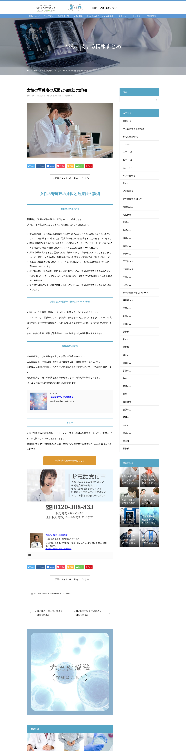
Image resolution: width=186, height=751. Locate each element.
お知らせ (127, 121)
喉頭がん (127, 238)
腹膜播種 (127, 402)
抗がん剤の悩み (92, 16)
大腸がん (127, 246)
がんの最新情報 (130, 136)
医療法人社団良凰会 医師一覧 (58, 549)
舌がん (126, 425)
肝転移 (126, 331)
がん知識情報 (107, 16)
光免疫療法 (48, 16)
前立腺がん (128, 207)
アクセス (122, 16)
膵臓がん (127, 417)
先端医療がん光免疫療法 (61, 397)
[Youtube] (29, 555)
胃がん (126, 355)
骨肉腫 (126, 441)
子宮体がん (128, 261)
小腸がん (127, 277)
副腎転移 (127, 214)
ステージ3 (128, 160)
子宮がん (127, 253)
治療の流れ (78, 16)
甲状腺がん (128, 300)
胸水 (125, 378)
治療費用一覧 (63, 16)
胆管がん (127, 370)
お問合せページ (137, 16)
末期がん (127, 285)
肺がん (126, 339)
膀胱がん (127, 409)
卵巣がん (127, 222)
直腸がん (127, 316)
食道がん (127, 433)
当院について (34, 16)
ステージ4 (128, 168)
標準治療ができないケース (135, 292)
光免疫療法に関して (55, 96)
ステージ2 (128, 152)
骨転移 (126, 448)
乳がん (126, 183)
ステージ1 (128, 144)
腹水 (125, 394)
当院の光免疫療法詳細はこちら (70, 460)
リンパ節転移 (129, 175)
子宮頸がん (128, 269)
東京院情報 (151, 16)
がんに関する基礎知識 (36, 96)
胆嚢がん (127, 363)
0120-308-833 (106, 8)
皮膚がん (127, 308)
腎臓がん (69, 96)
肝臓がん (127, 324)
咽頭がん (127, 230)
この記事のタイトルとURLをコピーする (70, 178)
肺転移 (126, 347)
